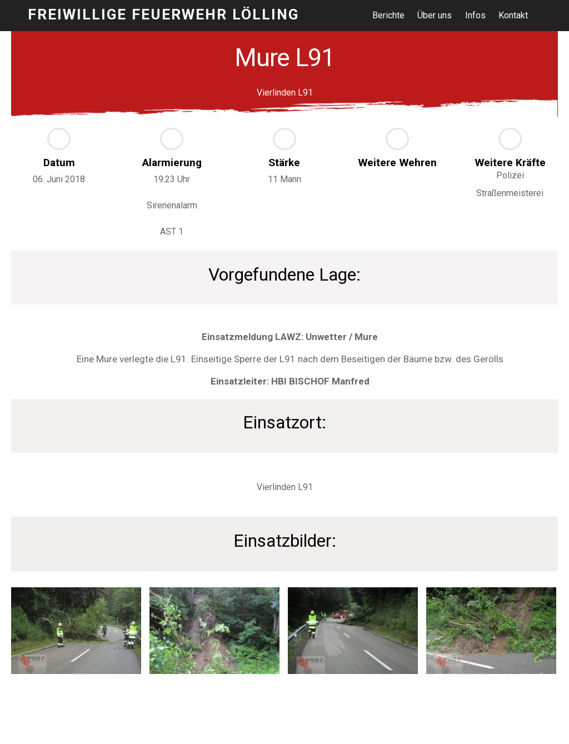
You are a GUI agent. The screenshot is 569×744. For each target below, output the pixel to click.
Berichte (389, 15)
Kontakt (514, 15)
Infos (476, 15)
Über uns (435, 15)
